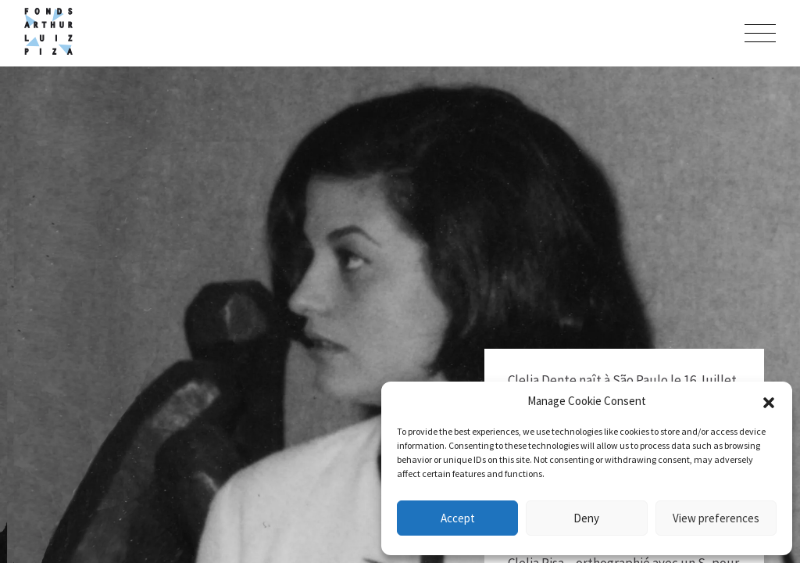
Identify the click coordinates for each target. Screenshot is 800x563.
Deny (586, 518)
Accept (458, 518)
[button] (769, 401)
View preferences (716, 518)
